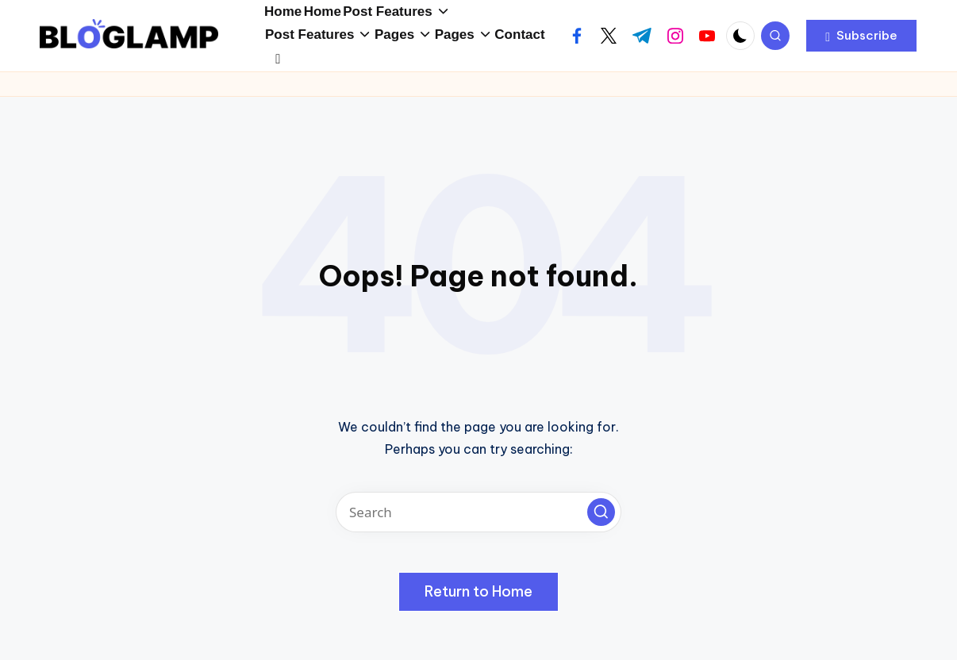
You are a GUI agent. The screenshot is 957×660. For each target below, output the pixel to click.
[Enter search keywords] (478, 521)
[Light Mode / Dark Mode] (740, 44)
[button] (861, 44)
